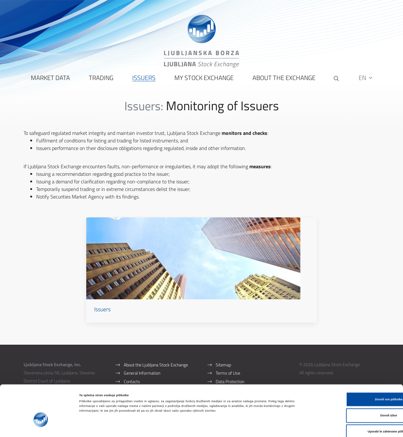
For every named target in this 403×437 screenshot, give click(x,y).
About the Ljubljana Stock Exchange (156, 354)
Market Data (49, 82)
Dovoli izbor (350, 386)
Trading (100, 82)
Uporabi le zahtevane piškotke (350, 402)
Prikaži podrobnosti (260, 426)
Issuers (143, 82)
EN (366, 82)
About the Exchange (283, 82)
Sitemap (223, 354)
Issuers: (143, 109)
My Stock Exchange (203, 82)
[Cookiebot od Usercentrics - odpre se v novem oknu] (40, 426)
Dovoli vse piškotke (350, 370)
